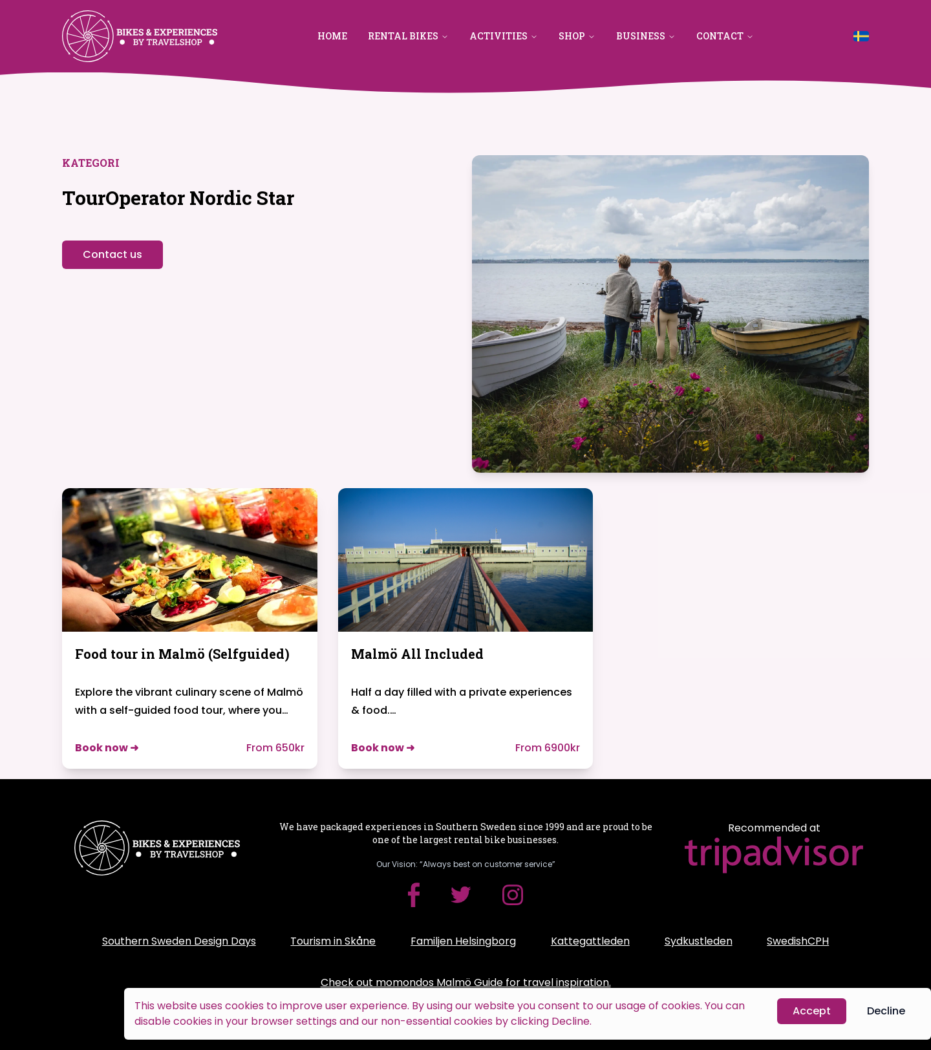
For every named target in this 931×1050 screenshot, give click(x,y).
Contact (725, 36)
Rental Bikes (408, 36)
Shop (577, 36)
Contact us (112, 254)
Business (646, 36)
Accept (812, 1011)
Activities (503, 36)
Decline (886, 1011)
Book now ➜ (106, 747)
